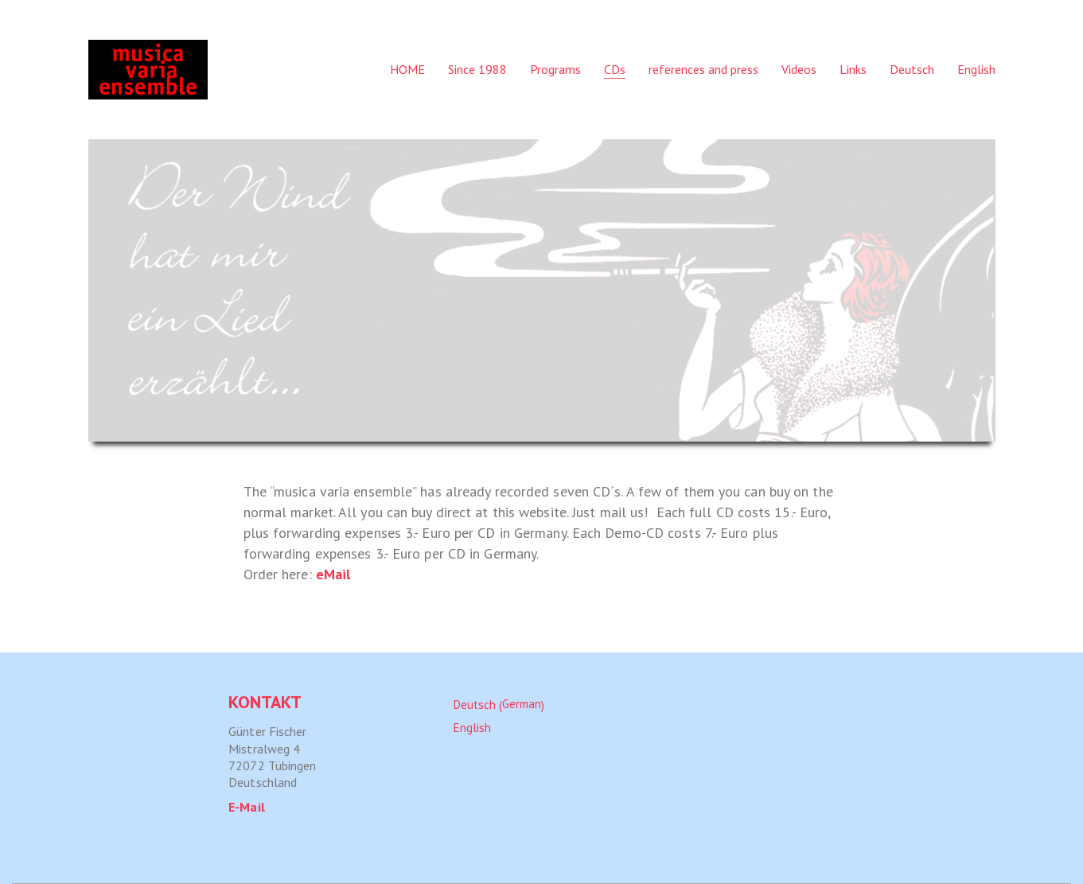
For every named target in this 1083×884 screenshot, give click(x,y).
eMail (333, 574)
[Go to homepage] (148, 69)
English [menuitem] (472, 726)
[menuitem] (912, 69)
